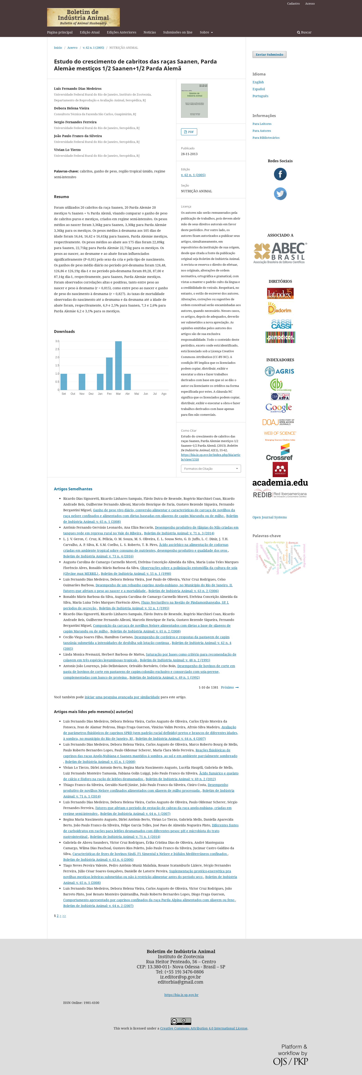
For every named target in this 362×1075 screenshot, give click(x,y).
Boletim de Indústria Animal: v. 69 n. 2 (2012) (181, 779)
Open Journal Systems (270, 517)
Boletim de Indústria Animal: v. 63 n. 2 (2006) (183, 591)
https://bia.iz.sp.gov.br (181, 995)
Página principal (59, 32)
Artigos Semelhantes (73, 488)
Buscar (304, 32)
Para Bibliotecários (266, 138)
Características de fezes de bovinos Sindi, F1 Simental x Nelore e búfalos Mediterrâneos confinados (150, 854)
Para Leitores (262, 124)
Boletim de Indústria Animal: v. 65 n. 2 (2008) (145, 631)
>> (64, 915)
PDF (190, 132)
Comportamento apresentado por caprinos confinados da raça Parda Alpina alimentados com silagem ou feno (149, 900)
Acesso (310, 3)
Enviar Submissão (269, 54)
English (258, 82)
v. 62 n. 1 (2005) (93, 47)
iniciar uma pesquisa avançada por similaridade (122, 697)
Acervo (72, 47)
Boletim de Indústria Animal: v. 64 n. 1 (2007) (135, 813)
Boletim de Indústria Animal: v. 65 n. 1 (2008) (100, 761)
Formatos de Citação (198, 469)
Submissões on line (178, 32)
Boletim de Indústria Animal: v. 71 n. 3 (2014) (179, 533)
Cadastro (293, 3)
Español (259, 89)
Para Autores (262, 131)
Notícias (150, 32)
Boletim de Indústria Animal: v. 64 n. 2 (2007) (98, 905)
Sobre (205, 32)
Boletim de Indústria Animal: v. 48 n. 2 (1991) (175, 660)
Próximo (227, 687)
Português (260, 96)
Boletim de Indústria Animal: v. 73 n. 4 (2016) (98, 556)
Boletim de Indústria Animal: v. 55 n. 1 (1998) (136, 573)
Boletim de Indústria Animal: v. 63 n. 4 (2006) (98, 859)
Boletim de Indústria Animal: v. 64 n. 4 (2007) (171, 738)
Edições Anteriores (121, 32)
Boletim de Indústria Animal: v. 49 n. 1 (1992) (165, 677)
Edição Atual (90, 32)
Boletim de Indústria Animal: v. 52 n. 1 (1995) (134, 608)
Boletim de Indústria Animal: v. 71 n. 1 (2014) (125, 836)
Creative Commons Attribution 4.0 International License (203, 1028)
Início (58, 47)
